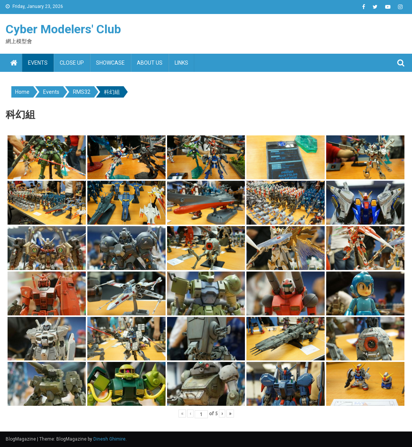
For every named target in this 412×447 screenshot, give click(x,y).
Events (38, 63)
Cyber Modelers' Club (63, 29)
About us (150, 63)
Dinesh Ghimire (109, 439)
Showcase (110, 63)
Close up (72, 63)
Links (181, 63)
